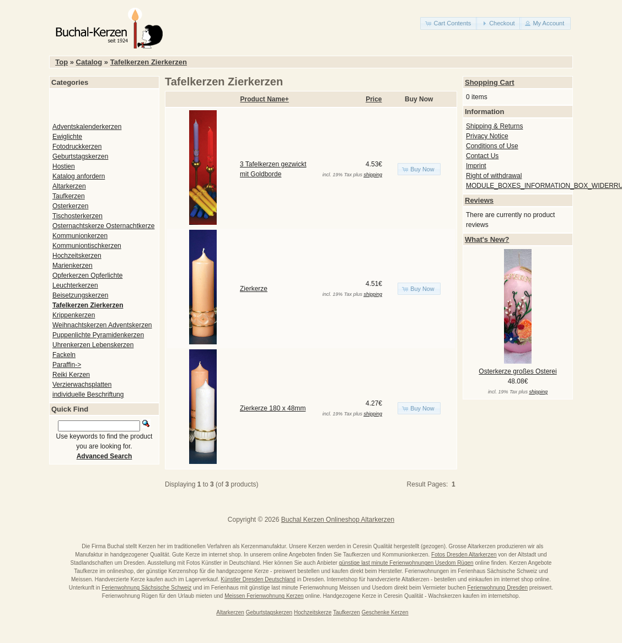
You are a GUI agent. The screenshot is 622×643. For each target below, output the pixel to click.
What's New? (487, 239)
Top (61, 62)
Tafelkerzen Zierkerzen (148, 62)
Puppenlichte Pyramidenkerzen (98, 335)
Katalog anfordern (78, 176)
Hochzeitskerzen (76, 256)
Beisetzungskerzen (80, 295)
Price (374, 99)
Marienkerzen (72, 265)
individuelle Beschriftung (88, 394)
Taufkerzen (68, 196)
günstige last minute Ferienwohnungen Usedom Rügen (406, 563)
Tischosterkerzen (77, 216)
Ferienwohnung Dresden (497, 588)
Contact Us (482, 156)
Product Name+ (264, 99)
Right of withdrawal (494, 176)
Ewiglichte (67, 137)
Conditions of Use (492, 146)
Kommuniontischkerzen (86, 246)
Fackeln (64, 355)
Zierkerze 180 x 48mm (272, 408)
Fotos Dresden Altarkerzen (463, 555)
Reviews (479, 200)
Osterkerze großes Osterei (517, 371)
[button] (449, 23)
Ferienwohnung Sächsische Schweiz (146, 588)
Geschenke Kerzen (385, 612)
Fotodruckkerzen (76, 146)
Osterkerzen (70, 206)
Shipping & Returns (494, 126)
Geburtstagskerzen (80, 156)
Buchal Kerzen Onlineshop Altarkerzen (337, 519)
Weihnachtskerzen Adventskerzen (102, 325)
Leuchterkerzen (75, 285)
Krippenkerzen (73, 315)
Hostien (63, 166)
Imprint (476, 166)
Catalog (89, 62)
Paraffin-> (66, 365)
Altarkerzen (69, 186)
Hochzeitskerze (312, 612)
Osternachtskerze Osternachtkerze (103, 226)
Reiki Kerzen (71, 375)
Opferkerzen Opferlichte (87, 275)
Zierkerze (253, 289)
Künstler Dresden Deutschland (258, 579)
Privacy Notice (487, 136)
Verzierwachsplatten (81, 384)
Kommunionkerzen (80, 236)
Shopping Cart (489, 82)
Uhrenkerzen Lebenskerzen (92, 345)
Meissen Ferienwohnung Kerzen (263, 596)
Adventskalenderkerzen (86, 127)
